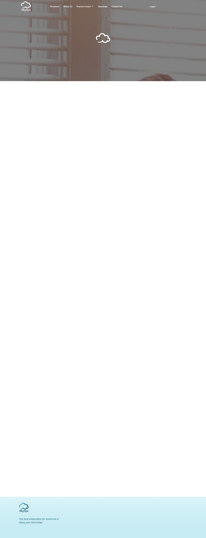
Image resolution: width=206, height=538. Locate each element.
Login (152, 6)
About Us (67, 6)
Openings (102, 6)
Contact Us (117, 6)
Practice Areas (85, 6)
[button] (153, 6)
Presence (54, 6)
